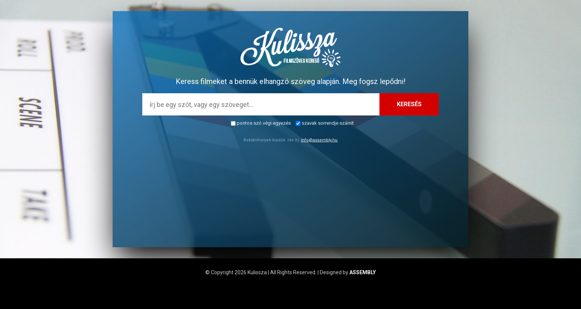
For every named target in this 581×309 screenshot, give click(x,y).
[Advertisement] (290, 195)
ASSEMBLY (362, 272)
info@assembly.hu (319, 140)
